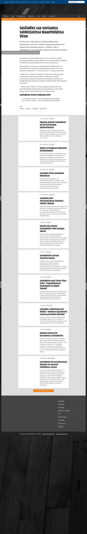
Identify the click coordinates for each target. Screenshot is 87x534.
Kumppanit (52, 16)
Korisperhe (31, 16)
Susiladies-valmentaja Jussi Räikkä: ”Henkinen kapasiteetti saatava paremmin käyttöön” (53, 311)
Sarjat (12, 16)
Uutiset (44, 16)
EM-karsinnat (43, 108)
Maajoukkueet (21, 16)
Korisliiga (17, 2)
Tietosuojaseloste (61, 434)
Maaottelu (48, 222)
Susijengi (6, 2)
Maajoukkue (35, 108)
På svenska (47, 2)
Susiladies (11, 2)
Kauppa (53, 2)
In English (42, 2)
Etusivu (6, 16)
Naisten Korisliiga (24, 2)
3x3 (30, 2)
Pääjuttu (22, 108)
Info (38, 16)
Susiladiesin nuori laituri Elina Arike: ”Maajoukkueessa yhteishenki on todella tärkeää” (53, 284)
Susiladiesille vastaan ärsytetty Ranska (49, 257)
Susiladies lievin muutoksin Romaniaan (52, 174)
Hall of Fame (35, 2)
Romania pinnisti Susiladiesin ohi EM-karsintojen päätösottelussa (53, 124)
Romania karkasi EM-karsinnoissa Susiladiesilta (51, 334)
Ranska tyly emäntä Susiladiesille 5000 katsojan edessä (52, 228)
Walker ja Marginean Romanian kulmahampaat (53, 149)
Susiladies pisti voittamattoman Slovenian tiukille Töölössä (51, 200)
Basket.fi (5, 19)
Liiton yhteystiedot (48, 434)
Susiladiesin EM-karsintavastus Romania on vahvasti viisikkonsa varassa (53, 364)
